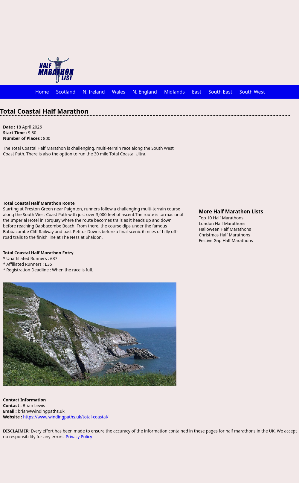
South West (252, 91)
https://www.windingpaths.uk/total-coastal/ (65, 417)
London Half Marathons (222, 223)
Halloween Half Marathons (225, 229)
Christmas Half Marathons (224, 235)
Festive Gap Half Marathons (226, 240)
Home (42, 91)
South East (220, 91)
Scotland (66, 91)
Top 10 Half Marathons (221, 218)
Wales (118, 91)
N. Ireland (94, 91)
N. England (144, 91)
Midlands (174, 91)
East (196, 91)
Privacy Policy (79, 436)
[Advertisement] (181, 42)
